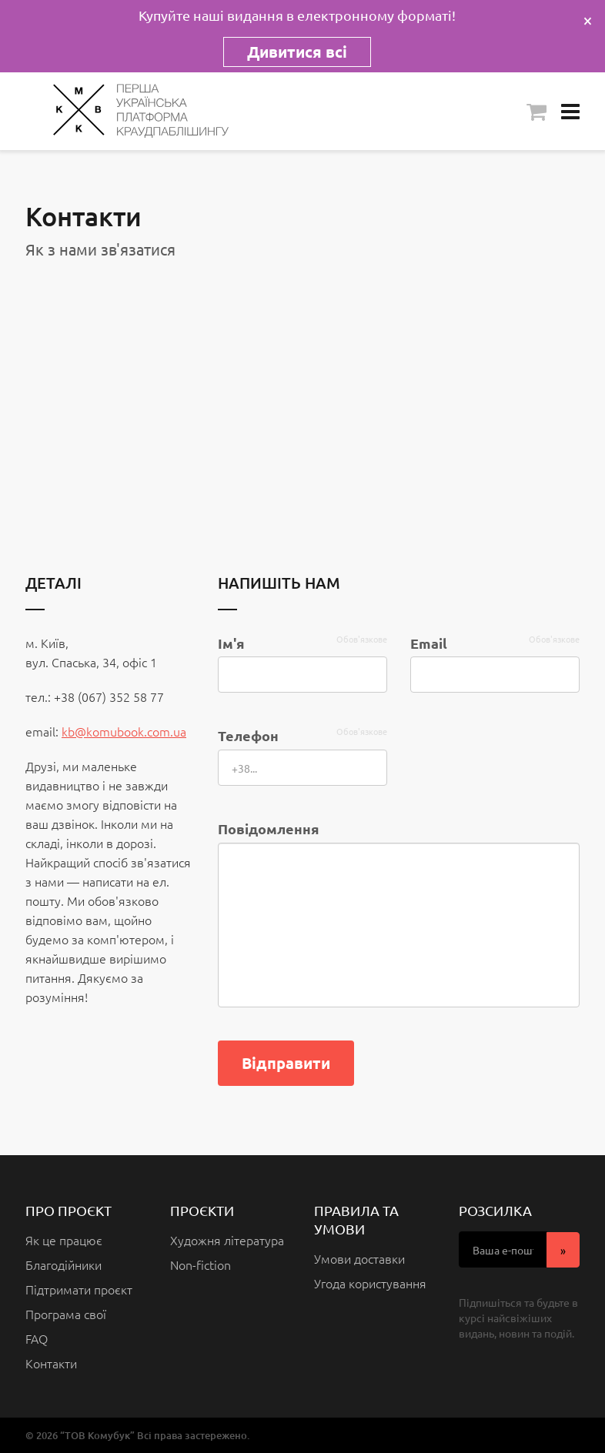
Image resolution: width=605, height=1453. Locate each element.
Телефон (248, 735)
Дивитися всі (297, 52)
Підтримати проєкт (78, 1289)
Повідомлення (268, 828)
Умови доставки (359, 1258)
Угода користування (370, 1282)
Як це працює (63, 1239)
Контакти (51, 1362)
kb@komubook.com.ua (124, 731)
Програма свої (65, 1313)
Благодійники (63, 1264)
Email (428, 643)
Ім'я (231, 643)
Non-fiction (200, 1264)
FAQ (36, 1338)
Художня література (227, 1239)
